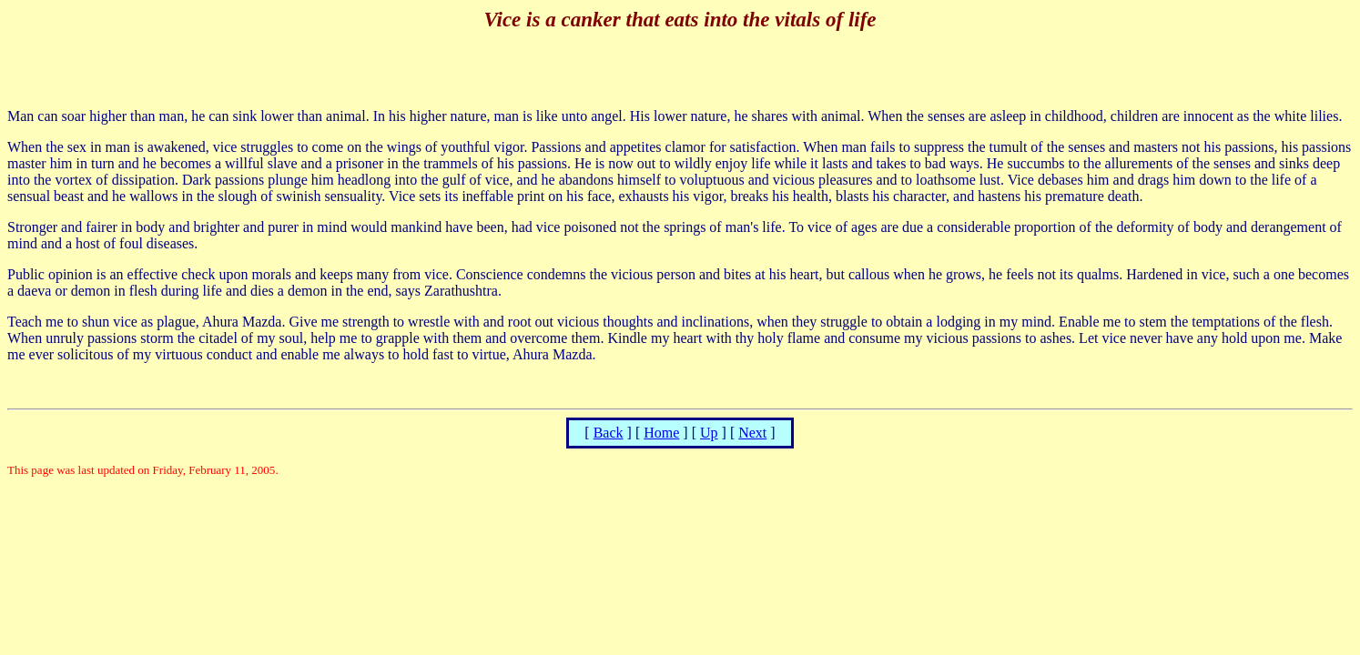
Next (752, 432)
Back (609, 432)
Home (661, 432)
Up (709, 432)
